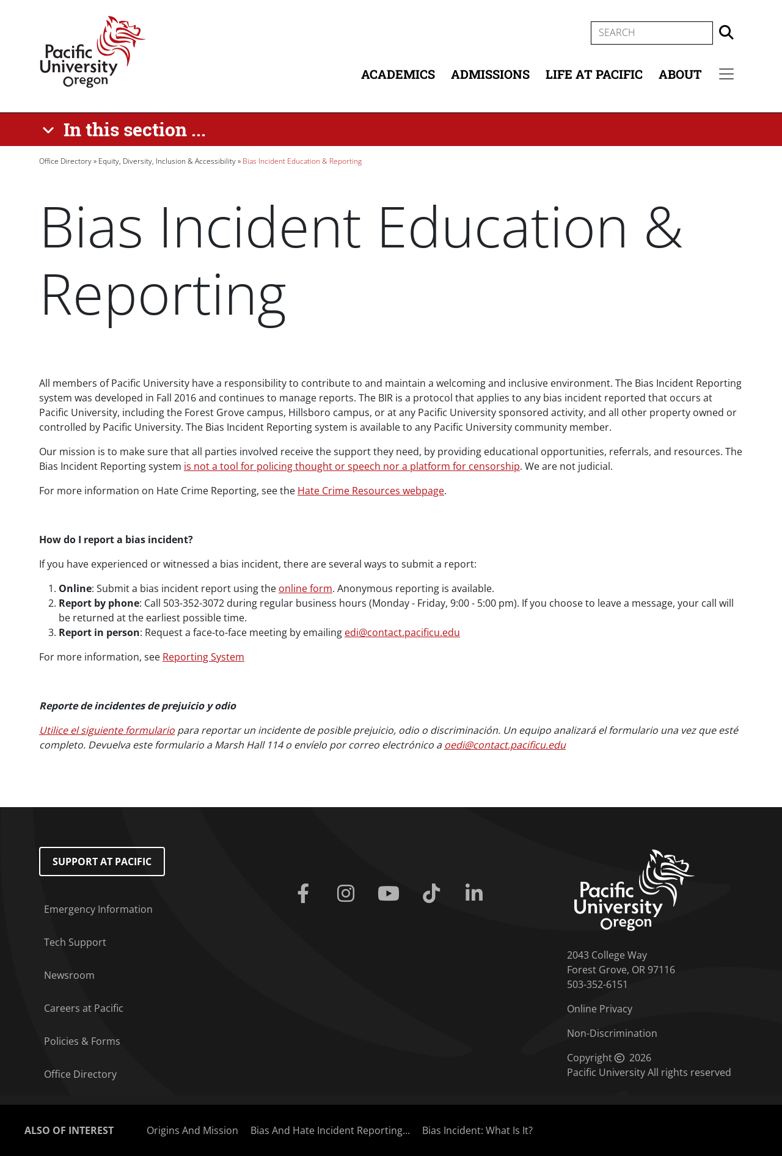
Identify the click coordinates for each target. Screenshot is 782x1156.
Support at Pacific (102, 861)
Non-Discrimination (612, 1033)
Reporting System (203, 657)
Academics (398, 74)
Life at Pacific (594, 74)
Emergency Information (98, 909)
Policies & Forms (82, 1041)
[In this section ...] (126, 129)
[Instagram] (348, 893)
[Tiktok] (434, 893)
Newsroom (69, 975)
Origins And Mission (192, 1130)
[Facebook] (305, 893)
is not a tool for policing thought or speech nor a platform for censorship (352, 466)
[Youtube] (391, 893)
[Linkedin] (476, 893)
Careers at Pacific (83, 1008)
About (680, 74)
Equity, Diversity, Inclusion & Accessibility (167, 161)
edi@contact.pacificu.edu (402, 632)
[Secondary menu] (726, 74)
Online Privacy (599, 1008)
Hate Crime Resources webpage (371, 490)
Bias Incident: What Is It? (477, 1130)
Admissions (490, 74)
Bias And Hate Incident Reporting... (330, 1130)
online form (305, 588)
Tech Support (75, 942)
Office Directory (65, 161)
